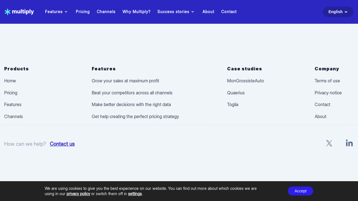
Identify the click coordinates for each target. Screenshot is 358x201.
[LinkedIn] (349, 144)
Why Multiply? (136, 11)
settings (135, 193)
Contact (229, 11)
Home (10, 80)
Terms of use (327, 80)
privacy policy (78, 193)
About (208, 11)
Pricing (83, 11)
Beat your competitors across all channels (132, 92)
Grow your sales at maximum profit (125, 80)
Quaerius (236, 92)
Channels (106, 11)
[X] (329, 144)
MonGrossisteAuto (245, 80)
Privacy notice (328, 92)
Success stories (176, 12)
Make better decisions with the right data (131, 104)
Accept (301, 191)
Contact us (62, 144)
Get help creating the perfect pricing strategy (135, 116)
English (338, 11)
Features (57, 12)
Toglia (232, 104)
